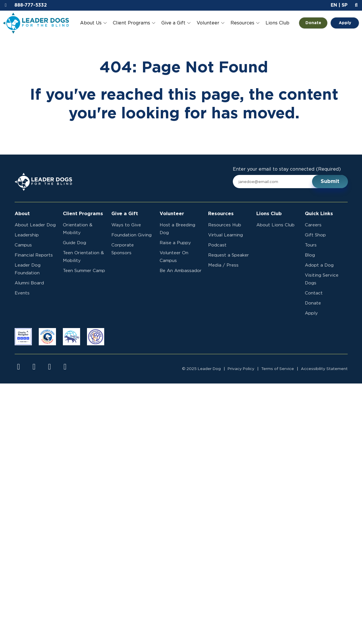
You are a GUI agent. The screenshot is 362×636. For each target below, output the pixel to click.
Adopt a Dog (319, 265)
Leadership (27, 235)
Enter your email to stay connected (287, 169)
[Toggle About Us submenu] (105, 23)
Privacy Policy (241, 369)
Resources (242, 23)
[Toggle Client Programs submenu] (153, 23)
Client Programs (131, 23)
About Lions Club (275, 225)
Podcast (217, 245)
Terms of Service (277, 369)
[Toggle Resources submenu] (257, 23)
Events (22, 293)
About (22, 213)
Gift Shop (315, 235)
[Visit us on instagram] (34, 367)
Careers (313, 225)
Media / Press (223, 265)
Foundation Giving (131, 235)
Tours (311, 245)
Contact (314, 293)
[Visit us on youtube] (50, 367)
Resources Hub (224, 225)
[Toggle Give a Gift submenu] (188, 23)
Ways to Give (126, 225)
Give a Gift (173, 23)
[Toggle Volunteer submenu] (222, 23)
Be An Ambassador (181, 271)
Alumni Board (29, 283)
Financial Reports (34, 255)
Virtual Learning (225, 235)
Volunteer (208, 23)
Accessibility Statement (324, 369)
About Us (91, 23)
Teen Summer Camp (84, 271)
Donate (316, 23)
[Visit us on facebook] (19, 367)
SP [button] (345, 5)
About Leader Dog (35, 225)
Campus (23, 245)
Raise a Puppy (175, 243)
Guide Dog (74, 243)
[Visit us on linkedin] (65, 367)
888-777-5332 (30, 5)
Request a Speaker (228, 255)
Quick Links (319, 213)
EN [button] (334, 5)
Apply (345, 23)
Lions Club (277, 23)
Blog (310, 255)
